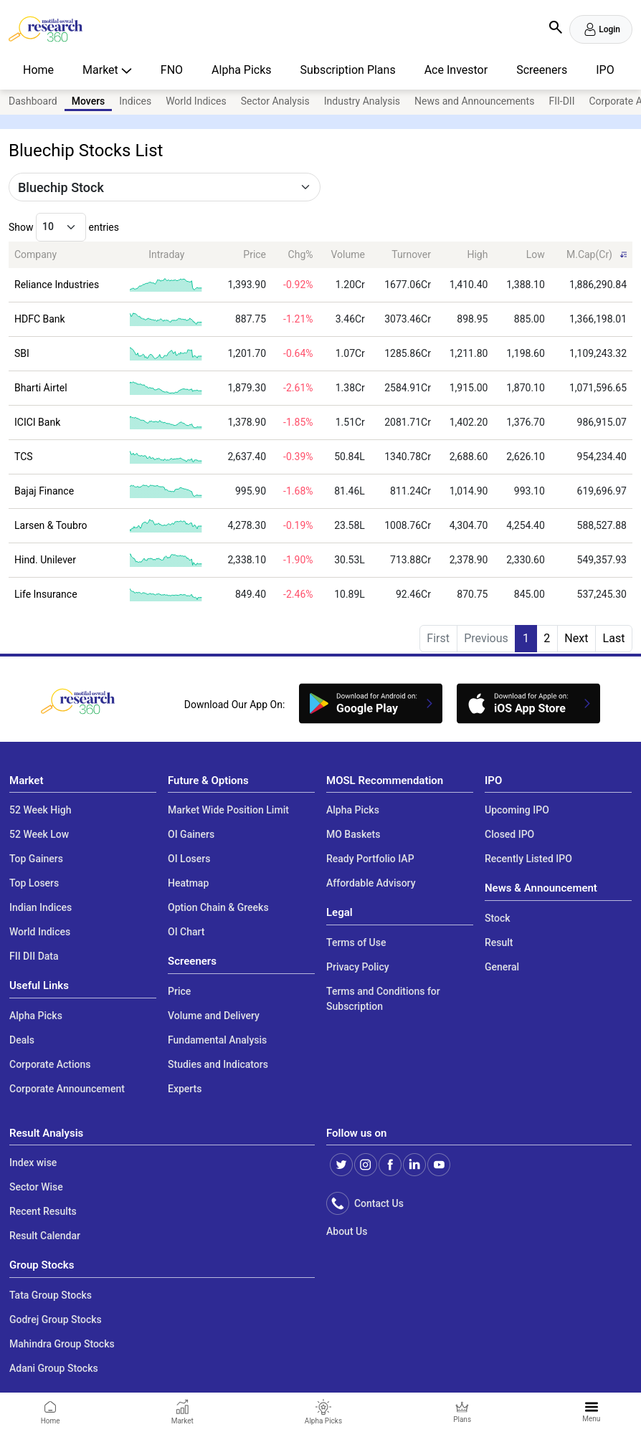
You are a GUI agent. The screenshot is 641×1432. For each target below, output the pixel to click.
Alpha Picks (242, 70)
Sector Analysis (275, 101)
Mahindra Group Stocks (62, 1344)
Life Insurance (45, 594)
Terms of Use (356, 942)
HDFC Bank (39, 319)
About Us (346, 1231)
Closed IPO (509, 834)
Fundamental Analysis (217, 1040)
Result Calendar (44, 1235)
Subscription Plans (348, 70)
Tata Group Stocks (50, 1295)
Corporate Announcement (67, 1088)
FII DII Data (34, 956)
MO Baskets (353, 834)
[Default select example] (164, 187)
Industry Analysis (362, 101)
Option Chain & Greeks (218, 907)
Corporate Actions (50, 1064)
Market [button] (101, 70)
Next (576, 638)
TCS (23, 456)
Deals (21, 1040)
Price (179, 991)
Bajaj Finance (44, 491)
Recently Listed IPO (528, 858)
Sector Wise (36, 1187)
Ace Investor (456, 70)
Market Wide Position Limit (228, 810)
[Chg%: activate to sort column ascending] (295, 255)
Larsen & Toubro (50, 525)
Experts (184, 1088)
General (502, 967)
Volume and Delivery (214, 1015)
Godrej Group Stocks (55, 1319)
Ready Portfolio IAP (370, 858)
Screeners (541, 70)
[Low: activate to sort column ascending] (521, 255)
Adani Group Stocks (53, 1368)
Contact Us (376, 1203)
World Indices (196, 101)
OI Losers (189, 858)
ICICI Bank (37, 422)
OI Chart (186, 931)
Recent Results (43, 1211)
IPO (605, 70)
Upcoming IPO (517, 810)
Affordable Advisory (371, 883)
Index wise (33, 1162)
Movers (88, 101)
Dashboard (33, 101)
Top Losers (34, 883)
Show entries (64, 227)
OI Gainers (191, 834)
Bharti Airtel (40, 387)
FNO (172, 70)
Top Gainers (36, 858)
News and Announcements (474, 101)
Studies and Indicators (218, 1064)
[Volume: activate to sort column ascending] (345, 255)
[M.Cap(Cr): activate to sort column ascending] (591, 255)
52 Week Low (39, 834)
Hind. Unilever (45, 559)
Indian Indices (40, 907)
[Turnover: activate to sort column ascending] (404, 255)
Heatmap (188, 883)
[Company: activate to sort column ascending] (63, 255)
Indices (135, 101)
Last (614, 638)
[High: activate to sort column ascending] (465, 255)
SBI (21, 353)
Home (38, 70)
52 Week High (40, 810)
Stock (498, 918)
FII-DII (561, 101)
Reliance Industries (56, 284)
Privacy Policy (357, 967)
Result (499, 942)
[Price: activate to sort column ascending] (243, 255)
